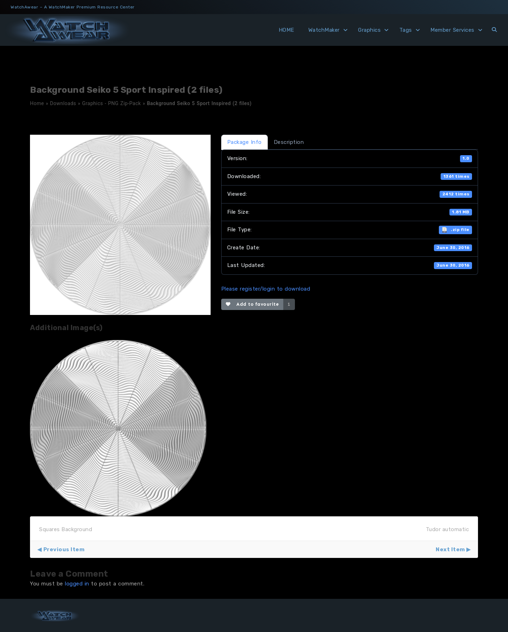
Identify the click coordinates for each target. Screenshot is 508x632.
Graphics (369, 30)
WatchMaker (324, 30)
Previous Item (64, 549)
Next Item (450, 549)
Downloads (63, 103)
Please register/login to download (265, 289)
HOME (286, 30)
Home (37, 103)
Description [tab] (289, 142)
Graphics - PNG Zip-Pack (111, 103)
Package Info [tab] (244, 142)
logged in (77, 584)
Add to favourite (252, 304)
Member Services (452, 30)
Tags (405, 30)
